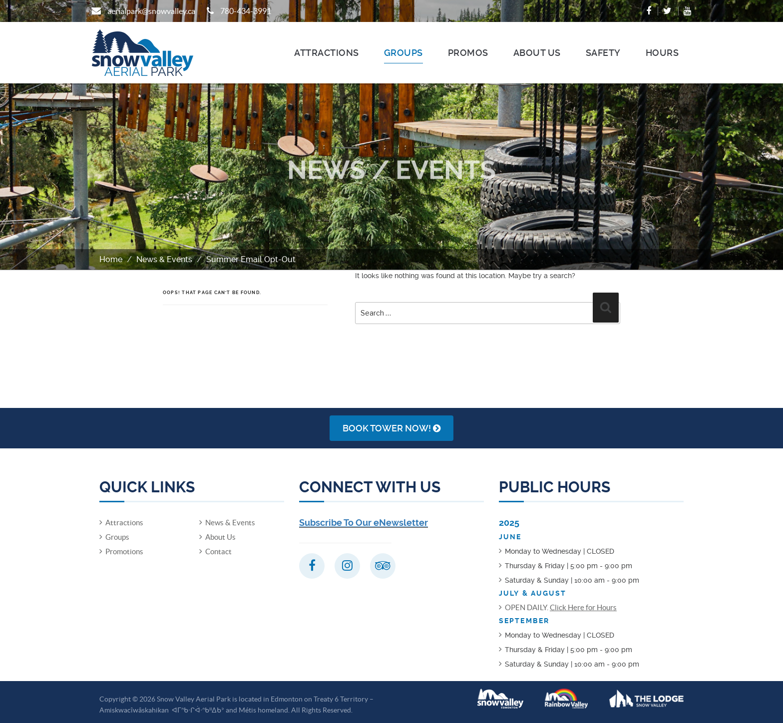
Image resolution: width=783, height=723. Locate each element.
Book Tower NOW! (391, 428)
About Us (537, 52)
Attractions (326, 52)
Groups (403, 52)
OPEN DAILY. (561, 607)
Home (110, 259)
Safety (603, 52)
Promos (468, 52)
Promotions (124, 551)
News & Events (164, 259)
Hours (662, 52)
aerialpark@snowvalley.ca (151, 10)
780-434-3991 (245, 10)
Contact (218, 551)
